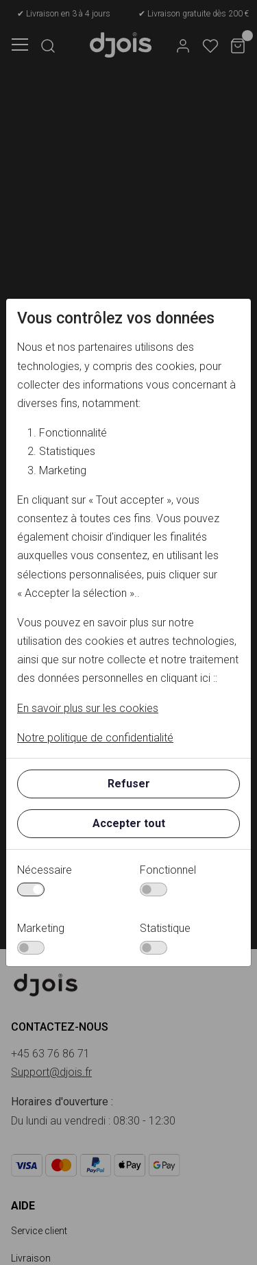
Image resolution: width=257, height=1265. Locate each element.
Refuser (129, 783)
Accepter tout (129, 823)
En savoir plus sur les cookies (87, 708)
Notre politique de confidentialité (95, 737)
